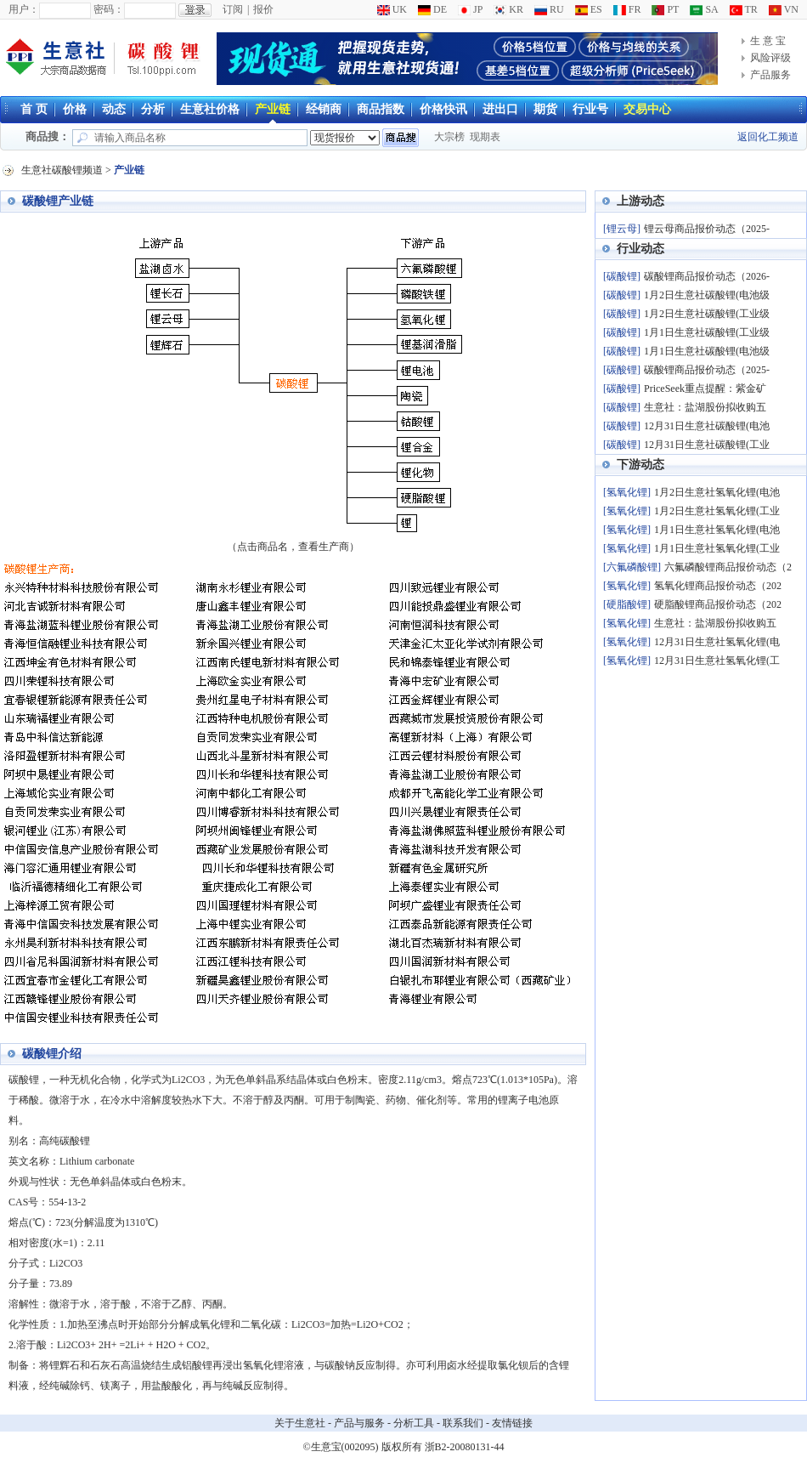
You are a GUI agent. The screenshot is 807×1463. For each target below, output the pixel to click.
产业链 (273, 109)
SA (704, 9)
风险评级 (770, 58)
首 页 (34, 109)
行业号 (590, 109)
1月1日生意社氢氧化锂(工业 (717, 548)
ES (588, 9)
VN (784, 9)
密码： (108, 9)
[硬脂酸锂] (627, 604)
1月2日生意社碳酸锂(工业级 (707, 314)
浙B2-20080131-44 (465, 1447)
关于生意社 (299, 1423)
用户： (23, 9)
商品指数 (380, 109)
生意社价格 (210, 109)
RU (549, 9)
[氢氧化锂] (627, 492)
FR (627, 9)
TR (744, 9)
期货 (545, 109)
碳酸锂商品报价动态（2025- (707, 370)
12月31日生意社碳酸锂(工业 (707, 445)
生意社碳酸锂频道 (62, 170)
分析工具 (413, 1423)
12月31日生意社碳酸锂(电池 (707, 426)
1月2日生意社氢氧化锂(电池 (717, 492)
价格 (75, 109)
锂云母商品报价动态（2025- (707, 229)
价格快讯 (443, 109)
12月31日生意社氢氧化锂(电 (717, 642)
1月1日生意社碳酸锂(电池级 (707, 351)
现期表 (485, 137)
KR (508, 9)
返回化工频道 (768, 137)
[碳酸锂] (622, 276)
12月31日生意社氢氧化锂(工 (717, 660)
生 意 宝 (768, 41)
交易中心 (647, 109)
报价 (263, 9)
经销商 (323, 109)
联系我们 (463, 1423)
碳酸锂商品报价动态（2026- (707, 276)
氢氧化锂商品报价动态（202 (718, 586)
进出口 (500, 109)
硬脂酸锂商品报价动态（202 (718, 604)
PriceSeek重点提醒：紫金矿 (705, 388)
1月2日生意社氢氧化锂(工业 (717, 511)
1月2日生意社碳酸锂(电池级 (707, 295)
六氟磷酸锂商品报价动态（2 (728, 567)
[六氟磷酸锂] (632, 567)
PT (665, 9)
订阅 (233, 9)
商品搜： (47, 136)
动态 (114, 109)
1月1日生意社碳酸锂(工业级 (707, 332)
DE (432, 9)
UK (392, 9)
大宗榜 (449, 137)
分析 (153, 109)
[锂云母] (622, 229)
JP (470, 9)
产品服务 (770, 75)
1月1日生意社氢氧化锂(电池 (717, 530)
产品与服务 (359, 1423)
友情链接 (512, 1423)
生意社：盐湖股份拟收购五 (705, 407)
